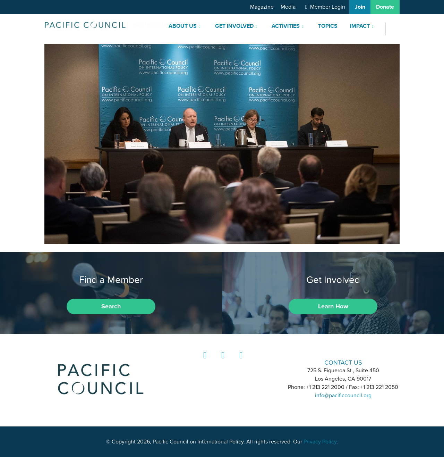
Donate (385, 6)
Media (288, 6)
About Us (183, 26)
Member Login (327, 6)
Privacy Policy (320, 441)
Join (360, 6)
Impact (360, 26)
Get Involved (234, 26)
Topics (328, 26)
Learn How (333, 306)
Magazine (262, 6)
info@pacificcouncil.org (343, 395)
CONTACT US (343, 362)
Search (111, 306)
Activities (286, 26)
